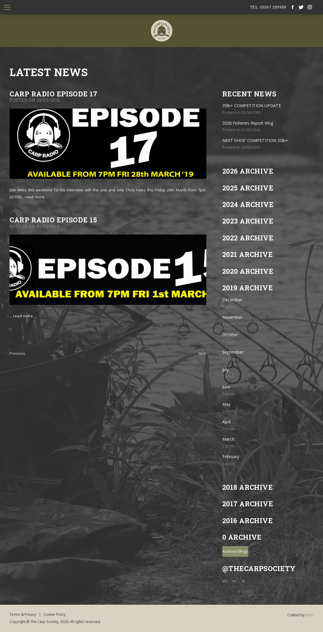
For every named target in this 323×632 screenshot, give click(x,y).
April (226, 421)
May (226, 404)
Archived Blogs (235, 551)
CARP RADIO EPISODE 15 (53, 219)
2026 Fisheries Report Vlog (247, 123)
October (230, 334)
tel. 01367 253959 (268, 7)
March (228, 439)
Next (202, 353)
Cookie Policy (55, 614)
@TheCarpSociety (259, 568)
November (232, 317)
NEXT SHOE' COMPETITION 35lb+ (255, 140)
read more (34, 196)
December (232, 300)
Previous (17, 353)
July (225, 369)
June (226, 387)
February (230, 456)
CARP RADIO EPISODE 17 (53, 93)
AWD (309, 615)
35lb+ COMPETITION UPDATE (251, 105)
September (232, 352)
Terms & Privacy (23, 614)
